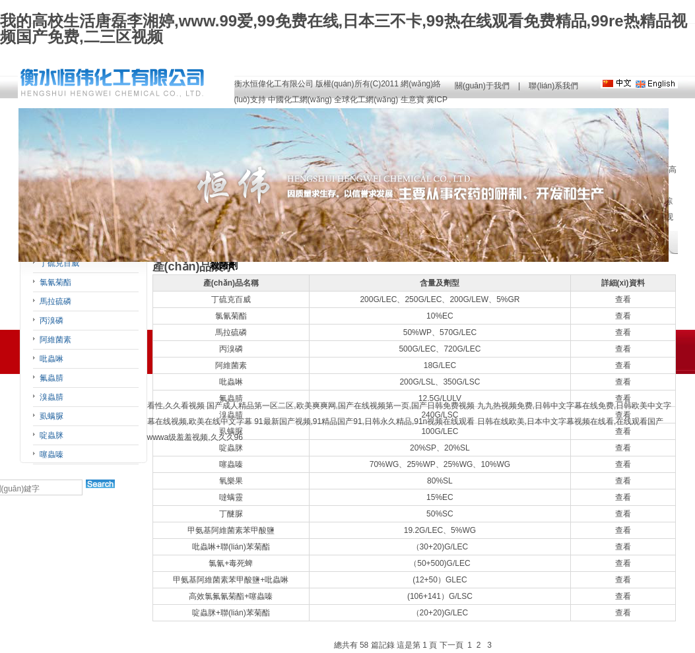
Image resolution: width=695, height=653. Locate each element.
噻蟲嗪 (51, 454)
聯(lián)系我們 (553, 85)
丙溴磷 (51, 320)
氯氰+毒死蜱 (231, 563)
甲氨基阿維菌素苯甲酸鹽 (231, 530)
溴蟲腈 (51, 397)
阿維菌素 (55, 339)
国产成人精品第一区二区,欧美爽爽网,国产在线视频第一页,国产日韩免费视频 (341, 405)
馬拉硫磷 (55, 301)
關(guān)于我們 (482, 85)
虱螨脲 (51, 416)
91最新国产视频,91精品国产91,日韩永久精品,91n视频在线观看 (364, 421)
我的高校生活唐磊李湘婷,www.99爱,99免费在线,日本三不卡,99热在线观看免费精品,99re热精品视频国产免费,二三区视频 (343, 29)
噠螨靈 (231, 497)
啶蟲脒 (51, 435)
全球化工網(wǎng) (366, 99)
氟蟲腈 (51, 378)
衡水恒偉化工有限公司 (274, 83)
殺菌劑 (224, 265)
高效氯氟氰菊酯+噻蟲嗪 (231, 596)
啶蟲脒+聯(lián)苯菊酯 (231, 612)
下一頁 (451, 645)
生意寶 (412, 99)
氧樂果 (231, 480)
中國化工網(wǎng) (300, 99)
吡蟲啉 (51, 358)
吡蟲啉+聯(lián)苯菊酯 (231, 546)
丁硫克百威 (59, 263)
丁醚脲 (231, 513)
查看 (623, 299)
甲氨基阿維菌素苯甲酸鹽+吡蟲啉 (230, 579)
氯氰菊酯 (55, 282)
